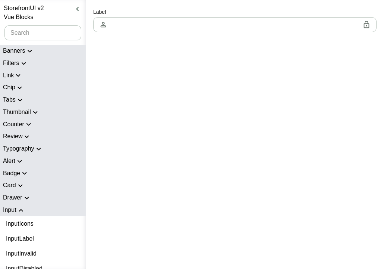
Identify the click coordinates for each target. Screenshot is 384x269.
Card (14, 185)
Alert (13, 161)
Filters (15, 63)
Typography (23, 149)
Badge (16, 173)
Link (13, 75)
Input (14, 210)
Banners (18, 51)
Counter (18, 124)
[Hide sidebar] (77, 9)
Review (17, 136)
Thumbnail (21, 112)
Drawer (17, 198)
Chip (13, 87)
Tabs (14, 100)
